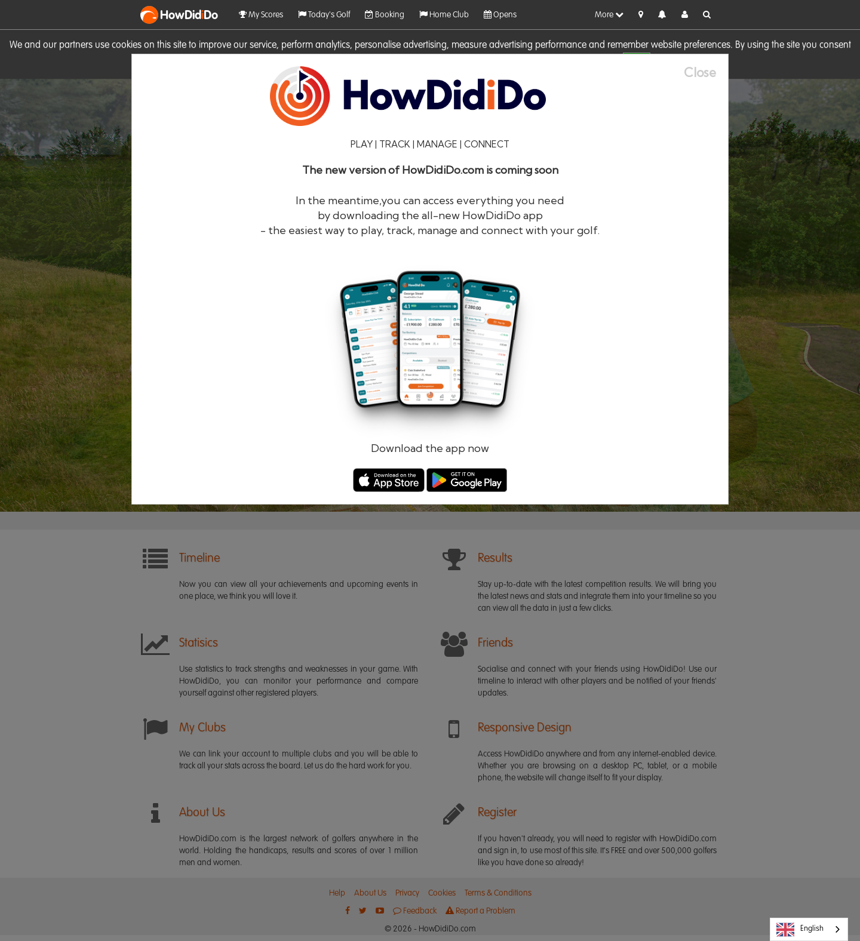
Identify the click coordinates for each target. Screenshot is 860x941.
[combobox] (809, 929)
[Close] (706, 72)
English (800, 929)
